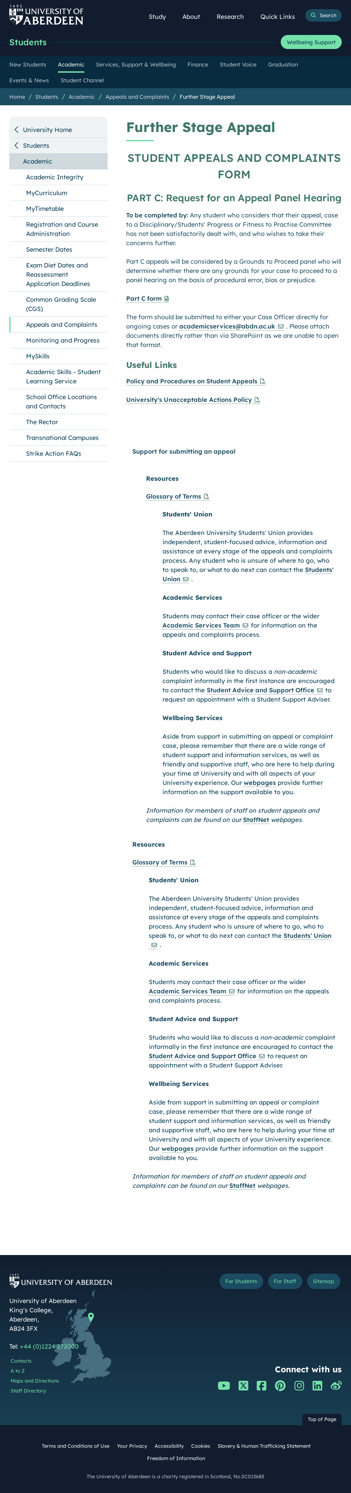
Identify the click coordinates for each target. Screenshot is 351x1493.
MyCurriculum (46, 193)
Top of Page (322, 1419)
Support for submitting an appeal (183, 451)
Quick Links (282, 17)
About (195, 17)
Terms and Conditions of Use (75, 1446)
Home (17, 96)
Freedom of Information (176, 1458)
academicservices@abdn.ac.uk (227, 326)
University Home (47, 130)
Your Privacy (132, 1446)
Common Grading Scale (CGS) (61, 304)
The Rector (42, 422)
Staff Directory (28, 1391)
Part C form (144, 298)
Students (28, 42)
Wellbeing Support (311, 42)
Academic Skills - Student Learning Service (63, 376)
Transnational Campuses (62, 438)
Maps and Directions (35, 1381)
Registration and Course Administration (62, 229)
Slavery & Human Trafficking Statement (264, 1446)
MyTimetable (45, 209)
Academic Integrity (54, 177)
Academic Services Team (201, 625)
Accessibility (169, 1446)
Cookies (200, 1446)
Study (161, 17)
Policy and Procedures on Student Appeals (191, 381)
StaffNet (256, 820)
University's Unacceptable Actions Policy (189, 400)
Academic (82, 96)
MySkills (38, 356)
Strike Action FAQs (53, 453)
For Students (237, 1281)
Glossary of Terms (173, 496)
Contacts (21, 1361)
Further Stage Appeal (207, 96)
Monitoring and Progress (63, 340)
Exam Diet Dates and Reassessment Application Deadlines (58, 274)
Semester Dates (49, 249)
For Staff (283, 1281)
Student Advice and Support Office (260, 690)
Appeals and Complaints (137, 96)
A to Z (18, 1371)
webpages (260, 783)
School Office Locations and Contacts (61, 401)
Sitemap (323, 1281)
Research (234, 17)
